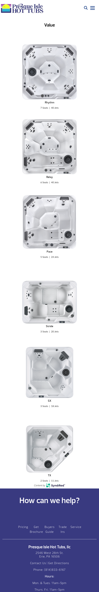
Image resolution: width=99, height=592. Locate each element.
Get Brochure (36, 529)
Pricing (23, 527)
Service (75, 527)
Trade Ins (63, 529)
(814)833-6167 (54, 570)
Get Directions (58, 563)
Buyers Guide (50, 529)
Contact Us (38, 563)
